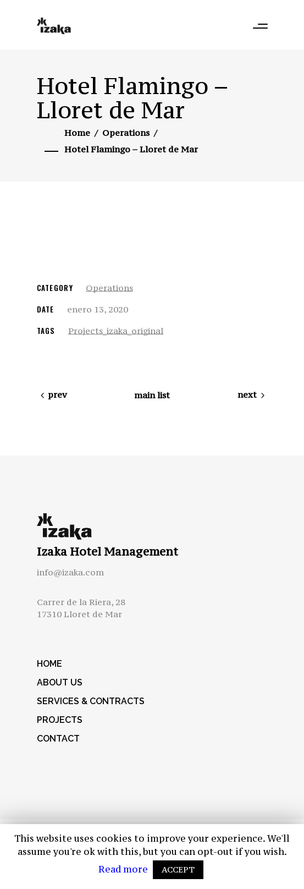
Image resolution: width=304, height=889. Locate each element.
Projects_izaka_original (115, 330)
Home (77, 132)
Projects (59, 720)
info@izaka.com (70, 572)
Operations (126, 132)
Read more (124, 869)
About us (59, 682)
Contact (58, 738)
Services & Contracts (91, 701)
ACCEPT (178, 869)
